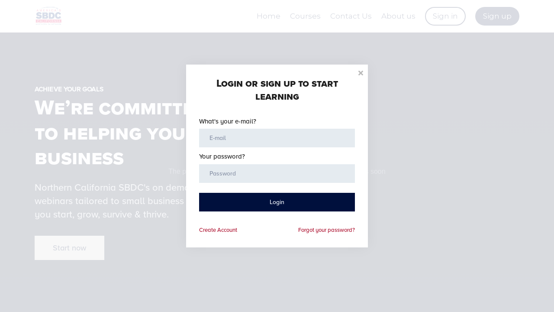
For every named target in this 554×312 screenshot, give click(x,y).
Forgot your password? (326, 230)
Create (218, 230)
